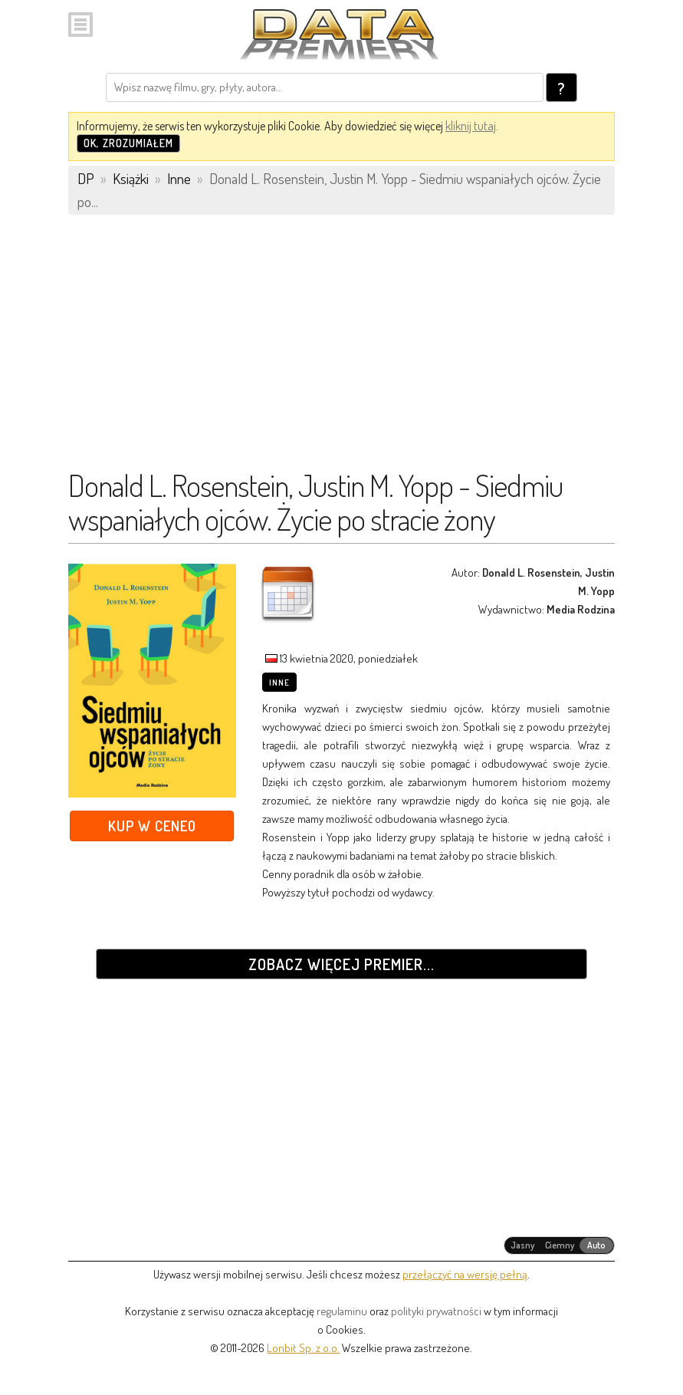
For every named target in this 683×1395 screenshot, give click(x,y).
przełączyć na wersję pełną (464, 1274)
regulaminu (342, 1311)
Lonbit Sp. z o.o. (303, 1348)
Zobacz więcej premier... (341, 964)
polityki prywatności (436, 1311)
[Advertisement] (341, 349)
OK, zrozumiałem (128, 143)
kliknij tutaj (470, 125)
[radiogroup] (559, 1245)
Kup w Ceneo (152, 825)
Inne (279, 682)
